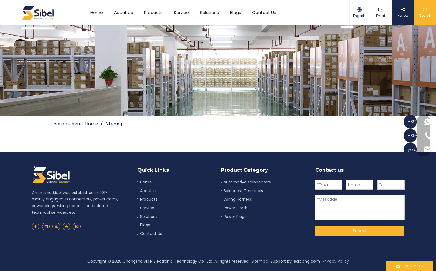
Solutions (209, 12)
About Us (123, 12)
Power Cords (236, 208)
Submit (360, 230)
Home (96, 12)
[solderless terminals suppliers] (218, 70)
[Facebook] (35, 226)
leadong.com (306, 261)
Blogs (235, 12)
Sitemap (260, 261)
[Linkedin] (46, 226)
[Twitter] (56, 226)
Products (153, 12)
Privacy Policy (335, 261)
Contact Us (264, 12)
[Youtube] (66, 226)
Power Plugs (235, 216)
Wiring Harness (238, 199)
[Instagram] (77, 226)
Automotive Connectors (247, 182)
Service (181, 12)
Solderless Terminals (243, 190)
